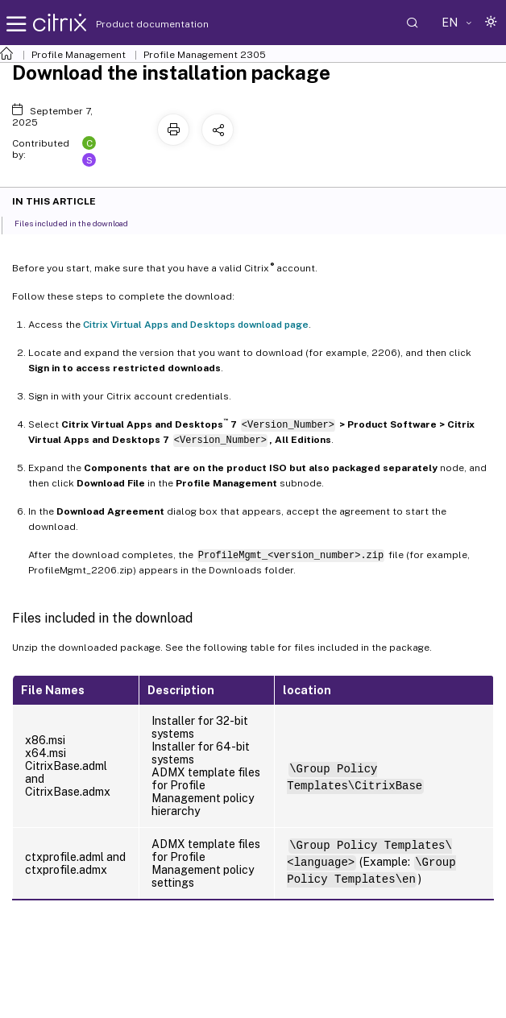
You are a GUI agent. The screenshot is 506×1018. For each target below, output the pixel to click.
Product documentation (132, 24)
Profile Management (78, 54)
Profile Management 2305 (204, 54)
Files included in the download (80, 222)
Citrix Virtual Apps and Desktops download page (196, 324)
